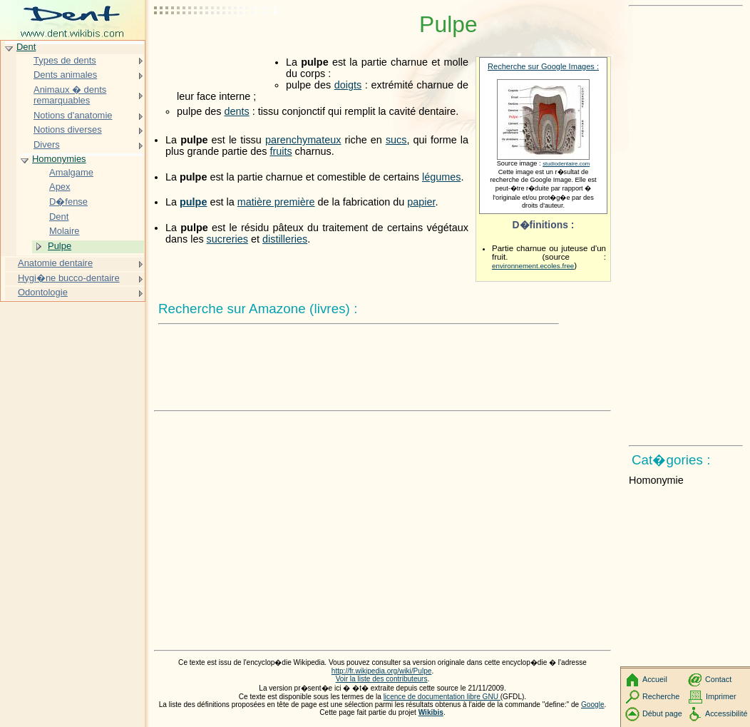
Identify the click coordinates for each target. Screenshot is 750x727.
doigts (347, 85)
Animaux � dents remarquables (70, 95)
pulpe (193, 202)
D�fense (68, 201)
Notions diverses (68, 129)
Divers (47, 144)
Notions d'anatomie (73, 115)
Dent (26, 46)
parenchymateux (303, 140)
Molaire (64, 230)
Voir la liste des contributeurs (382, 679)
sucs (396, 140)
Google (593, 704)
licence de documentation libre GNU (442, 697)
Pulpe (59, 245)
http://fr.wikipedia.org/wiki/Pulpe (382, 671)
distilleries (284, 239)
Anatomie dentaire (55, 263)
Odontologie (43, 292)
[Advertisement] (218, 46)
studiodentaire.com (566, 164)
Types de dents (65, 60)
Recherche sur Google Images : (543, 66)
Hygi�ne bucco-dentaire (69, 278)
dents (236, 111)
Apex (60, 186)
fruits (280, 151)
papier (421, 202)
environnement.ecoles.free (533, 266)
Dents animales (65, 74)
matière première (276, 202)
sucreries (227, 239)
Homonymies (59, 158)
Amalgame (71, 172)
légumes (441, 177)
